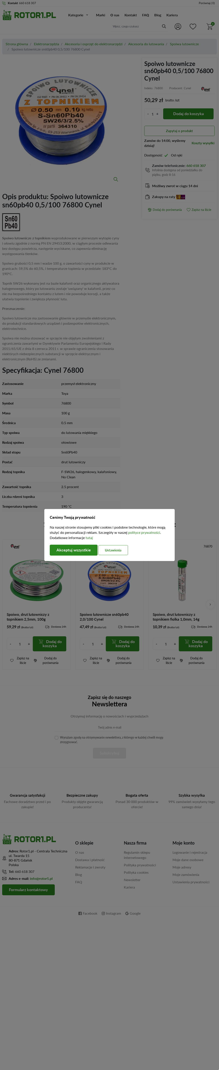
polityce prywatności (144, 532)
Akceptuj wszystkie (73, 550)
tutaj (89, 538)
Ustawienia (113, 550)
